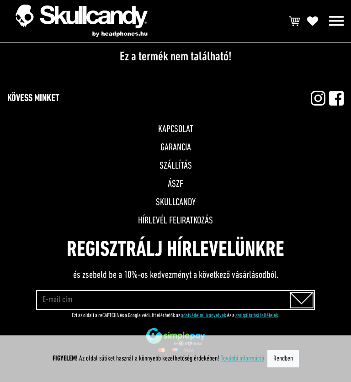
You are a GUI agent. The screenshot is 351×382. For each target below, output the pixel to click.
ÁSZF (175, 184)
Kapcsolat (175, 129)
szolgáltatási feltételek (256, 315)
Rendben (283, 358)
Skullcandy (176, 202)
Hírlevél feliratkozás (175, 221)
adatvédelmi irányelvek (203, 315)
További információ (242, 358)
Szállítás (176, 166)
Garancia (175, 148)
